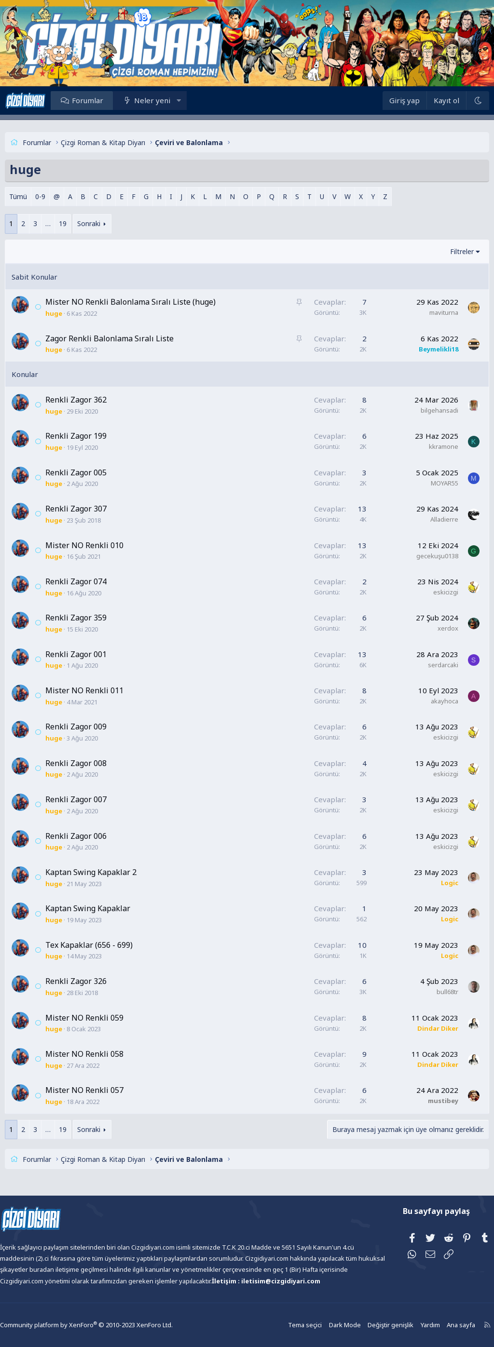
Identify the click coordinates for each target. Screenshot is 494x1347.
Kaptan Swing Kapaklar (105, 908)
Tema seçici (287, 1325)
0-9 (58, 196)
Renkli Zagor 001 (93, 654)
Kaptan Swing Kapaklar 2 (108, 872)
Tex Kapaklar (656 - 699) (106, 945)
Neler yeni (169, 100)
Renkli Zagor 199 (93, 436)
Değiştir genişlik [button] (369, 1325)
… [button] (65, 223)
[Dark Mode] (460, 100)
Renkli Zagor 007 (93, 799)
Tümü (35, 196)
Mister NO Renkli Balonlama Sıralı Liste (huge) (148, 301)
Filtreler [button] (444, 251)
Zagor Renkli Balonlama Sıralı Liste (127, 338)
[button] (196, 100)
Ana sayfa (437, 1325)
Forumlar (105, 100)
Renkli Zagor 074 (93, 581)
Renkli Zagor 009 (93, 726)
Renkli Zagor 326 (93, 981)
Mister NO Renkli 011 (102, 690)
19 (80, 223)
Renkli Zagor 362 (93, 399)
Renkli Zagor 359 (93, 617)
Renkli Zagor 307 (93, 508)
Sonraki (106, 223)
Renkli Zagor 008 (93, 763)
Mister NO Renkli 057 (102, 1090)
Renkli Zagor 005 (93, 472)
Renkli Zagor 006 (93, 836)
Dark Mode (325, 1325)
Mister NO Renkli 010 (102, 545)
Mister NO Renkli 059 (102, 1017)
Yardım (407, 1325)
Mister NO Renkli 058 (102, 1054)
